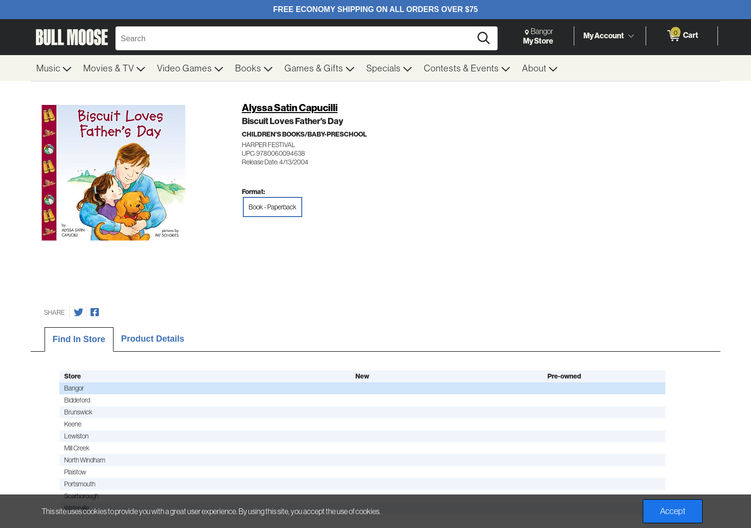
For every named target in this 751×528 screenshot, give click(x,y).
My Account (603, 35)
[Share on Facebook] (95, 312)
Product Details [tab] (152, 339)
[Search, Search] (295, 38)
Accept (672, 511)
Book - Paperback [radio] (272, 207)
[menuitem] (54, 68)
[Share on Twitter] (78, 312)
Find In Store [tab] (79, 339)
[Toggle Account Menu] (631, 36)
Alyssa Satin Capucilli (290, 107)
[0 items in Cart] (682, 36)
